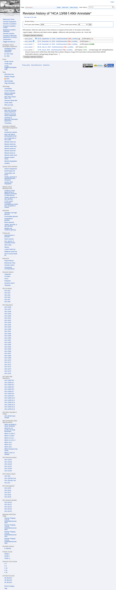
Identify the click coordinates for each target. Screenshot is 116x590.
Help (5, 588)
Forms (6, 278)
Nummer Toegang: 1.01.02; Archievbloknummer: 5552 (10, 541)
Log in (112, 2)
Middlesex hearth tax (10, 251)
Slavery (6, 247)
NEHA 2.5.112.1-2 (9, 440)
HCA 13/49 (7, 313)
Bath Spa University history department (10, 111)
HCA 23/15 (7, 488)
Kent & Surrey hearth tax (10, 254)
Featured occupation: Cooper (9, 26)
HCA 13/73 (7, 367)
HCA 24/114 (8, 511)
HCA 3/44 (7, 293)
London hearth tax (9, 249)
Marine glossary (9, 222)
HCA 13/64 (7, 347)
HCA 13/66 (7, 351)
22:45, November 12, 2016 (46, 44)
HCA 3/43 (7, 290)
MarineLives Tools (9, 263)
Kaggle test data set (9, 41)
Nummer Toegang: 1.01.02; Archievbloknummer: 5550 (10, 527)
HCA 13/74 (7, 369)
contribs (74, 38)
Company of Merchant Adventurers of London (10, 36)
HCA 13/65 (7, 349)
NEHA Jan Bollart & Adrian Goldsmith (10, 425)
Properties (7, 281)
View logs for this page (30, 17)
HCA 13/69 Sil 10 (9, 398)
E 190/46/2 (7, 548)
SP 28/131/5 (8, 582)
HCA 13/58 (7, 333)
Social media (8, 102)
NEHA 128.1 (8, 447)
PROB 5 (6, 556)
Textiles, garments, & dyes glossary (10, 198)
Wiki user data (8, 105)
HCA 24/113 (8, 509)
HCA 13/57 (7, 331)
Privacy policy (26, 65)
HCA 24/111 (8, 504)
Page (22, 7)
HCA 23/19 (7, 497)
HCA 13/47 (7, 309)
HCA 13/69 (7, 358)
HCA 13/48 (7, 311)
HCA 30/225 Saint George (9, 416)
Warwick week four (10, 148)
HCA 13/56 (7, 329)
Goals (6, 130)
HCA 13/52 (7, 320)
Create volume (8, 61)
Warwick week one (10, 142)
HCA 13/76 (7, 373)
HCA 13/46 (7, 307)
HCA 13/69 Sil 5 (9, 387)
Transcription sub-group (9, 174)
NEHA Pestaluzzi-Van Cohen (10, 449)
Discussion (29, 7)
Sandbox (7, 163)
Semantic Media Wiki (10, 100)
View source (74, 7)
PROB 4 (6, 554)
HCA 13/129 (8, 471)
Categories (7, 274)
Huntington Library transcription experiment (10, 50)
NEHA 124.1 (8, 444)
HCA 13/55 (7, 327)
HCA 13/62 (7, 342)
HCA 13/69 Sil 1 (9, 382)
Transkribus (7, 123)
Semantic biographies (9, 21)
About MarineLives (36, 65)
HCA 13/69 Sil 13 (9, 404)
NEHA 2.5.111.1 (9, 438)
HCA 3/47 (7, 299)
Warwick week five (10, 151)
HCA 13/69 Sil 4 (9, 385)
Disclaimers (46, 65)
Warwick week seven (10, 155)
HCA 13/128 (8, 468)
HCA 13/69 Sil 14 (9, 407)
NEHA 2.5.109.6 (9, 436)
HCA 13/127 (8, 466)
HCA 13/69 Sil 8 (9, 393)
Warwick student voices (9, 158)
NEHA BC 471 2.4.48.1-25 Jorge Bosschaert (9, 429)
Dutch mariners (9, 239)
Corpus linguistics (9, 91)
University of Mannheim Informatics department (11, 119)
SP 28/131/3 (8, 578)
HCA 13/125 (8, 462)
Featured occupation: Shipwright (9, 30)
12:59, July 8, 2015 (43, 50)
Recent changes (9, 586)
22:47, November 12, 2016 (46, 41)
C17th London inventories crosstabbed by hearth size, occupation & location (11, 204)
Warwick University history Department (10, 114)
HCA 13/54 (7, 325)
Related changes (9, 76)
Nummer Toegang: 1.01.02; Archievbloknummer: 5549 (10, 520)
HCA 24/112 (8, 507)
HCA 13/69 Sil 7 (9, 391)
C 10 (5, 568)
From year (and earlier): (32, 24)
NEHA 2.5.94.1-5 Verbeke (9, 453)
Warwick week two (10, 144)
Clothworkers (7, 39)
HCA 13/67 (7, 353)
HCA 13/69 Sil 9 (9, 396)
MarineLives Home (8, 19)
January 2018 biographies (8, 183)
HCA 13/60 (7, 338)
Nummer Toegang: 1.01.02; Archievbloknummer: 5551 (10, 534)
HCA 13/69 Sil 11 (9, 400)
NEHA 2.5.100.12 (9, 433)
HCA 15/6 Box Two (10, 480)
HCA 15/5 (7, 476)
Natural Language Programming (9, 93)
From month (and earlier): (69, 24)
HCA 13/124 (8, 459)
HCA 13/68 (7, 356)
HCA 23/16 (7, 490)
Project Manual (8, 260)
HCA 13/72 (7, 364)
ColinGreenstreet (61, 38)
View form (65, 7)
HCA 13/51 (7, 318)
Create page (8, 63)
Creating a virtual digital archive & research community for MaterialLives (10, 193)
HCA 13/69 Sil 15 (9, 409)
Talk (69, 38)
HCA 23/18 (7, 495)
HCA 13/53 (7, 322)
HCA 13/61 (7, 340)
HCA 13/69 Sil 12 (9, 402)
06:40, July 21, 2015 (44, 47)
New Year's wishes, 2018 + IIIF (10, 97)
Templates (7, 285)
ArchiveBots (8, 88)
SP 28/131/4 (8, 580)
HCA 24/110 (8, 502)
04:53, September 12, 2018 (46, 38)
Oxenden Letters (9, 265)
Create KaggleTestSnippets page (10, 67)
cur (27, 41)
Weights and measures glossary (10, 229)
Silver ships (7, 245)
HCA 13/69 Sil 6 (9, 389)
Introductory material (10, 132)
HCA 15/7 (7, 483)
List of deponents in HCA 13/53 (10, 139)
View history (83, 7)
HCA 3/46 (7, 297)
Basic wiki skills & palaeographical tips (10, 135)
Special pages (8, 81)
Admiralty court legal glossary (10, 213)
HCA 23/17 (7, 492)
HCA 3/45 (7, 295)
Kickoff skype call (9, 171)
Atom (7, 79)
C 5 (5, 564)
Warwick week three (10, 146)
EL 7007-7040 (8, 54)
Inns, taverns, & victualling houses (9, 242)
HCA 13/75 (7, 371)
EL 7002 (6, 56)
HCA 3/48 (7, 301)
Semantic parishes (8, 33)
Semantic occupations (9, 24)
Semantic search (9, 283)
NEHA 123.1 (8, 442)
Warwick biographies (10, 161)
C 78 (5, 572)
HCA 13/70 (7, 360)
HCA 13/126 (8, 464)
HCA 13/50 (7, 316)
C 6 (5, 566)
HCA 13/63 (7, 344)
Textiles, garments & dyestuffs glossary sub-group (10, 178)
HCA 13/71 (7, 362)
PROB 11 (7, 558)
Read (59, 7)
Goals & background (10, 169)
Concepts (7, 276)
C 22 (5, 570)
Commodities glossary (11, 216)
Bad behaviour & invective (9, 236)
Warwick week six (9, 153)
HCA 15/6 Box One (10, 478)
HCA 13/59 (7, 336)
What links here (9, 74)
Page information (9, 83)
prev (30, 38)
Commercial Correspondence (9, 268)
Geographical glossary (8, 219)
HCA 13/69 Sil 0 (9, 380)
